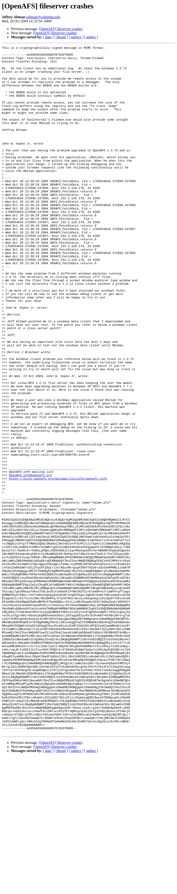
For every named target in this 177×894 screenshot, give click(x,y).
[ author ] (91, 37)
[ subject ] (76, 37)
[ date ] (48, 37)
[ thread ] (61, 37)
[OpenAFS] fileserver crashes (60, 29)
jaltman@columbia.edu (43, 17)
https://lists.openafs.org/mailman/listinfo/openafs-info (58, 565)
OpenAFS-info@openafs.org (30, 561)
